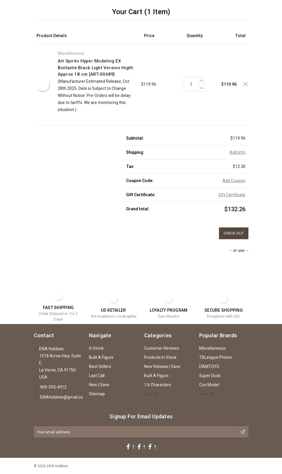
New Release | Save (162, 366)
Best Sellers (100, 366)
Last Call (97, 375)
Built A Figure (101, 357)
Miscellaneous (212, 348)
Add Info (237, 152)
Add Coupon (233, 180)
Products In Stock (160, 357)
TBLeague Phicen (215, 357)
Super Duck (209, 375)
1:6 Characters (157, 384)
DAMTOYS (209, 366)
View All (151, 394)
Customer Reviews (161, 348)
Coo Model (209, 384)
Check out (234, 233)
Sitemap (97, 394)
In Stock (96, 348)
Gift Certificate (231, 194)
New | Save (99, 384)
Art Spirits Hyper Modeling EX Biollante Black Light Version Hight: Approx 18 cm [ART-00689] (96, 67)
